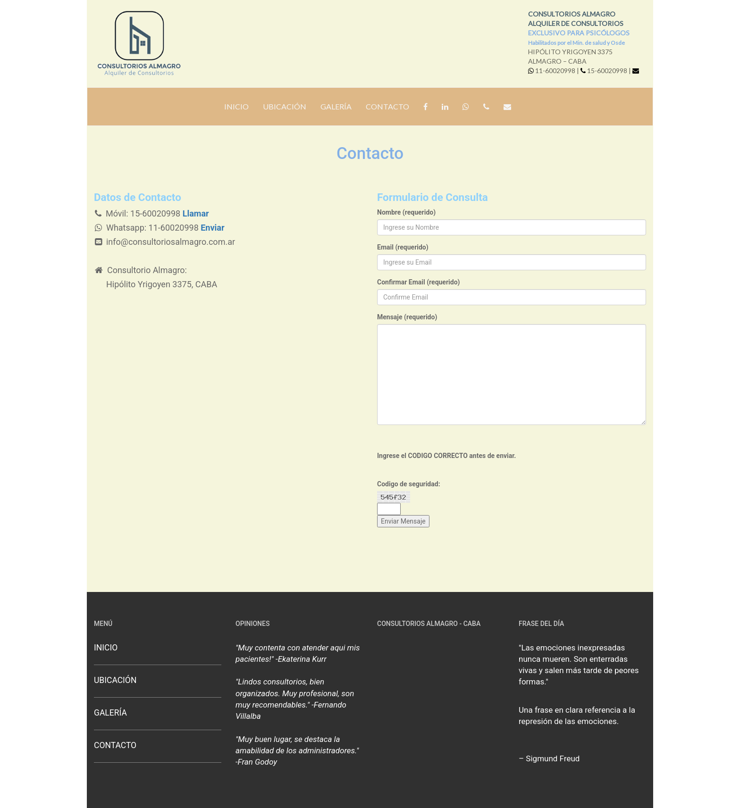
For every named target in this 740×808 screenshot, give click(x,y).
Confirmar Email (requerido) (418, 282)
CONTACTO (387, 106)
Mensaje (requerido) (407, 317)
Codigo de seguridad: (408, 484)
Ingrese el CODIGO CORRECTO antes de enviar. (446, 455)
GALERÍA (336, 106)
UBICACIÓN (284, 106)
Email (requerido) (403, 247)
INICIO (236, 106)
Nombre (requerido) (406, 212)
